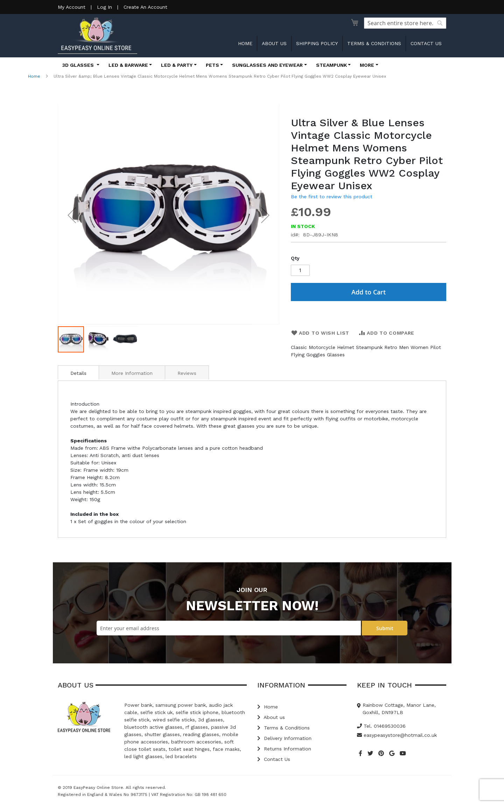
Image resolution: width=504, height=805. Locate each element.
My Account (71, 7)
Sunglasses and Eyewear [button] (267, 65)
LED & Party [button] (176, 65)
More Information (132, 373)
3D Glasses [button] (78, 65)
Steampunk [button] (331, 65)
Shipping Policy (317, 43)
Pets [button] (212, 65)
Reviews (186, 373)
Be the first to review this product (331, 196)
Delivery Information (284, 738)
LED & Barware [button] (128, 65)
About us (274, 43)
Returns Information (284, 748)
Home (245, 43)
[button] (72, 215)
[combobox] (405, 23)
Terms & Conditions (374, 43)
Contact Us (273, 759)
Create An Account (145, 7)
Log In (104, 7)
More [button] (367, 65)
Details (78, 373)
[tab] (78, 372)
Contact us (426, 43)
